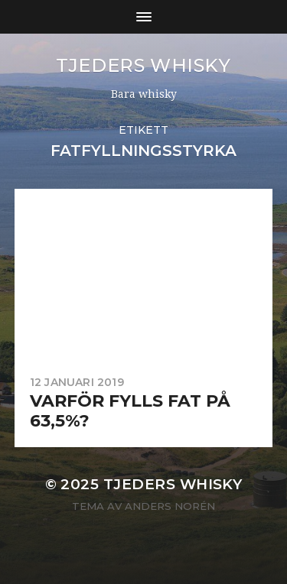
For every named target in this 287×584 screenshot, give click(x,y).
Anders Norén (170, 506)
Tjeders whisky (143, 65)
